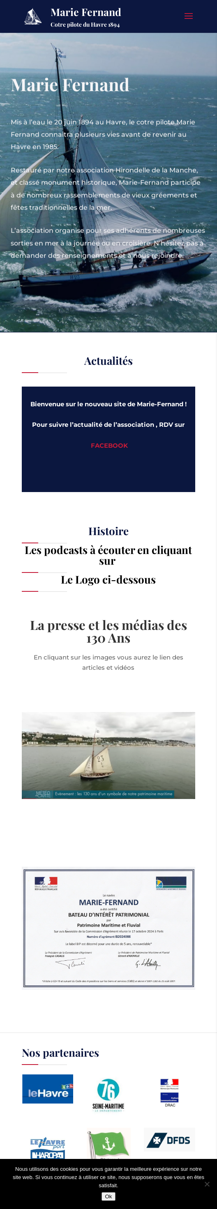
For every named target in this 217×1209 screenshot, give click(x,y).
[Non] (207, 1184)
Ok (108, 1196)
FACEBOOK (109, 445)
